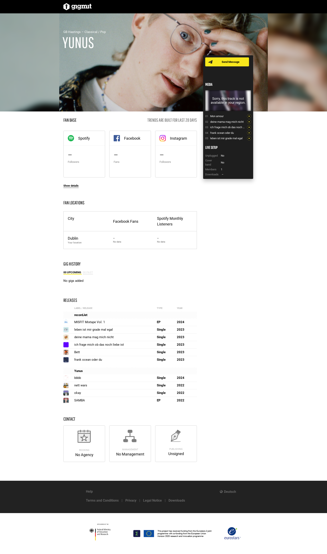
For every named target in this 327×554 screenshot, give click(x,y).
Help (89, 491)
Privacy (130, 500)
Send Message (231, 61)
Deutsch (230, 492)
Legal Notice (152, 500)
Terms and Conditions (102, 500)
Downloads (177, 500)
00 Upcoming (72, 272)
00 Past (88, 272)
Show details (71, 185)
